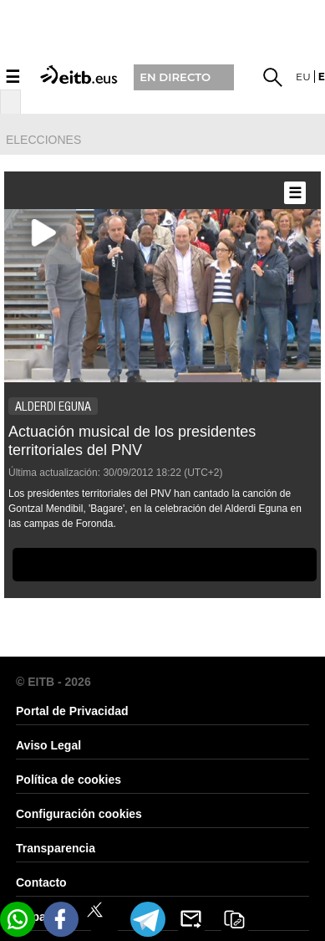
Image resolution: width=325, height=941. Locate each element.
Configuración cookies (79, 814)
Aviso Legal (48, 745)
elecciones (43, 139)
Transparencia (55, 848)
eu (303, 76)
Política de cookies (68, 779)
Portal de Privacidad (72, 711)
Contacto (41, 882)
